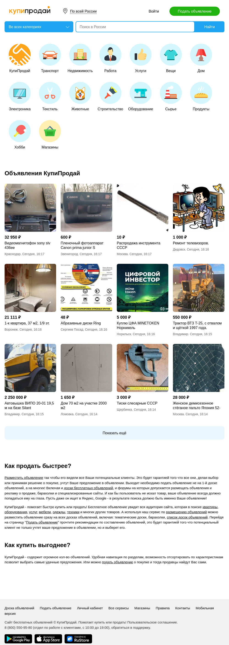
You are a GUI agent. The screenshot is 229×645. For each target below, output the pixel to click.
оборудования (16, 512)
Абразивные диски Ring (81, 323)
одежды (59, 512)
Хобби (20, 134)
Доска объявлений (19, 608)
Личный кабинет (90, 608)
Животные (80, 96)
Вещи (171, 58)
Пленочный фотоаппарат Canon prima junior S (82, 245)
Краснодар (13, 254)
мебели (45, 512)
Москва (122, 254)
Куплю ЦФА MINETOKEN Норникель (138, 325)
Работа (110, 58)
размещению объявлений (186, 512)
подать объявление (117, 562)
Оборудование (140, 96)
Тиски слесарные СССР (137, 403)
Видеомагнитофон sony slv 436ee (27, 245)
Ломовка (67, 414)
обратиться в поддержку (130, 627)
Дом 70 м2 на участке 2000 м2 (84, 405)
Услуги (141, 58)
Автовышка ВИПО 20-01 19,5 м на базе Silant (29, 405)
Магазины (50, 134)
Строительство (110, 96)
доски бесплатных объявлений (88, 488)
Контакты (182, 608)
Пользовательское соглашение (152, 622)
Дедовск (179, 249)
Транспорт (50, 58)
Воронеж (11, 329)
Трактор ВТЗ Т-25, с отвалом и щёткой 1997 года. (197, 325)
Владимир (180, 334)
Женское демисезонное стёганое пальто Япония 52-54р (196, 405)
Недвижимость (80, 58)
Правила (163, 608)
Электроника (20, 96)
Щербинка (124, 409)
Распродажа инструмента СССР (138, 245)
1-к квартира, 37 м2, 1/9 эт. (27, 323)
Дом (201, 58)
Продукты (201, 96)
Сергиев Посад (72, 329)
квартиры (210, 507)
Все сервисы (119, 608)
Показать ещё (114, 433)
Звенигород (69, 254)
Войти (154, 11)
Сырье (171, 96)
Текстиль (50, 96)
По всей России (83, 11)
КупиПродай (20, 58)
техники (73, 512)
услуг (33, 512)
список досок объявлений (187, 517)
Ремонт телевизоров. (191, 243)
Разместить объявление (24, 478)
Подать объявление (194, 11)
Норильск (124, 334)
